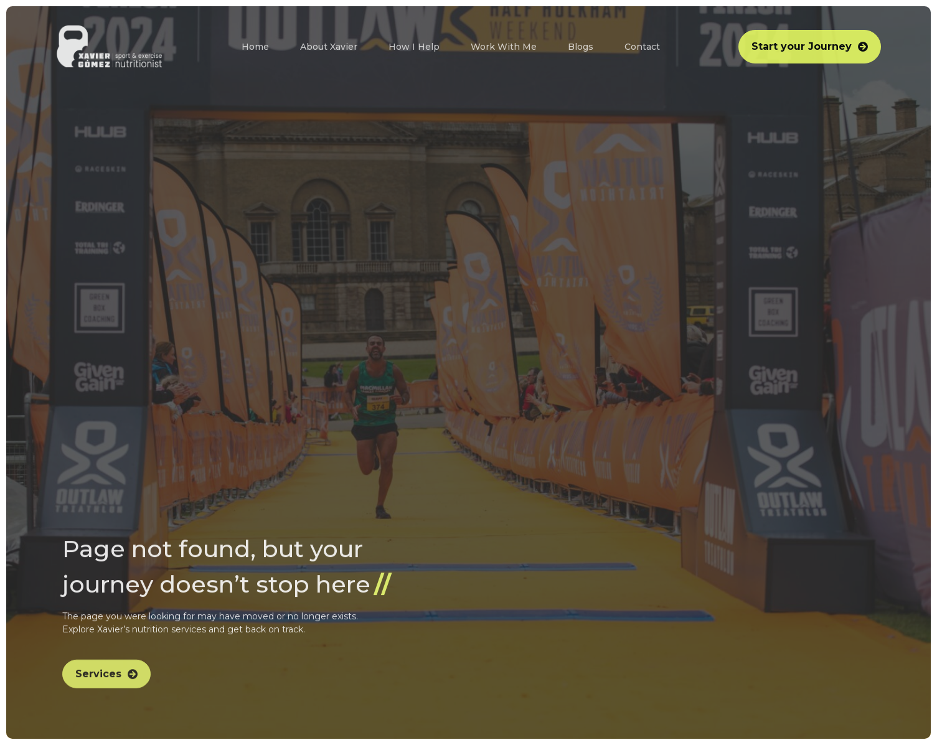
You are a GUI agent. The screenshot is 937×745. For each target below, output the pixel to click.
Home (255, 46)
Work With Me (504, 46)
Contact (642, 46)
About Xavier (328, 46)
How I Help (414, 46)
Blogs (580, 46)
